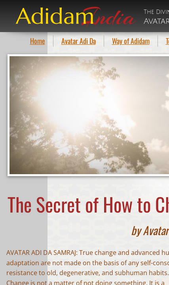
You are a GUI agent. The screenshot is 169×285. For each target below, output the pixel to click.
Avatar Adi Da (78, 41)
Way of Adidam (131, 41)
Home (37, 41)
